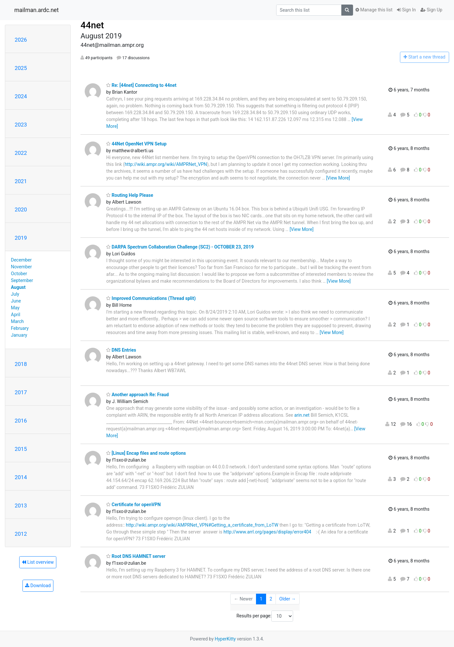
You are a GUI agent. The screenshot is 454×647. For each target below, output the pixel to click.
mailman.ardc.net (36, 10)
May (15, 307)
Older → (287, 598)
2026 (21, 39)
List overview (38, 562)
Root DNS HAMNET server (135, 556)
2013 (21, 505)
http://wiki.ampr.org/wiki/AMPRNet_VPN (166, 164)
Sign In (406, 9)
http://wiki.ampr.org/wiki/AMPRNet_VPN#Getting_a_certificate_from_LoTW (202, 525)
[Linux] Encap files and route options (146, 453)
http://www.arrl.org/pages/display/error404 (267, 531)
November (21, 266)
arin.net (301, 415)
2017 (21, 392)
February (20, 328)
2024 (21, 96)
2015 (21, 449)
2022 (21, 153)
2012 (21, 534)
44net (92, 25)
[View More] (338, 178)
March (17, 321)
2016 (21, 420)
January (19, 335)
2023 (21, 124)
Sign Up (431, 9)
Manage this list (373, 9)
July (15, 294)
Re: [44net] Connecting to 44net (141, 85)
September (22, 280)
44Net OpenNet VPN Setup (136, 143)
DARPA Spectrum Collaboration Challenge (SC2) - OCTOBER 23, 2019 (180, 246)
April (16, 314)
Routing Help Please (129, 195)
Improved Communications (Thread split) (151, 298)
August (18, 287)
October (19, 273)
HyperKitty (225, 638)
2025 (21, 68)
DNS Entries (121, 350)
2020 (21, 209)
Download (38, 585)
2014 (21, 477)
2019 (21, 238)
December (21, 260)
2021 (21, 181)
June (16, 300)
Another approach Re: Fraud (137, 394)
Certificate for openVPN (133, 504)
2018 (21, 364)
